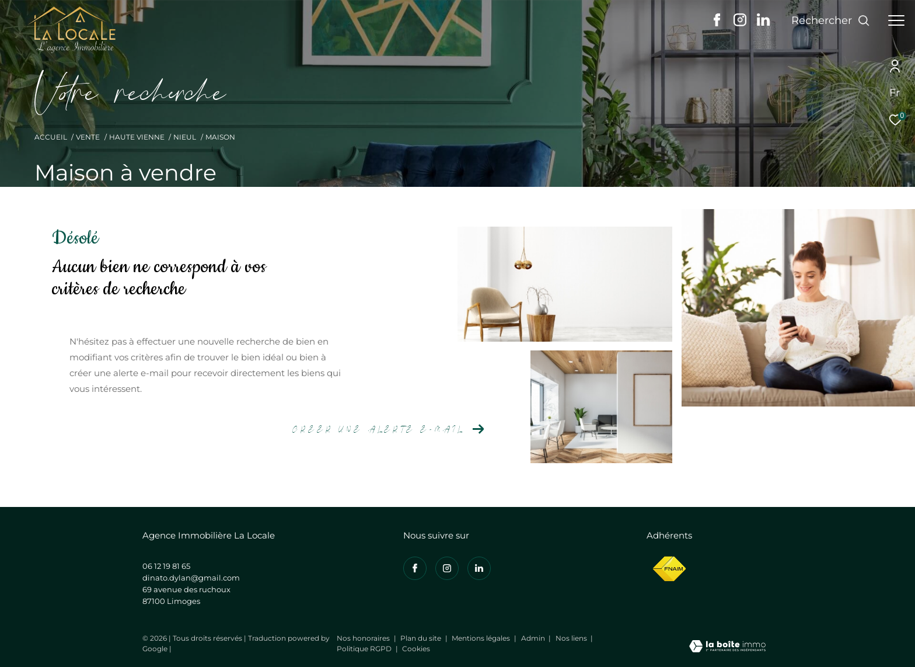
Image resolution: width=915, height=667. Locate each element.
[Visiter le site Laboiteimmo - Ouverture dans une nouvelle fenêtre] (727, 647)
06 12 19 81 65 (166, 566)
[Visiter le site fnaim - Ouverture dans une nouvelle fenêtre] (669, 569)
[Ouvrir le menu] (896, 20)
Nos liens (572, 638)
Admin (534, 638)
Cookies (416, 649)
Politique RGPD (364, 648)
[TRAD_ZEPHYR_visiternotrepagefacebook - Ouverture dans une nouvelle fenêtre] (717, 23)
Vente (88, 137)
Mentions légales (482, 638)
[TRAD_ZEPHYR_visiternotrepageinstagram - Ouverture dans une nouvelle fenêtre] (740, 23)
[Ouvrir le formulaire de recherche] (830, 20)
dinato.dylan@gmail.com (191, 577)
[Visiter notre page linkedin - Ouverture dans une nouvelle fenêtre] (763, 23)
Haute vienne (137, 137)
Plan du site (421, 638)
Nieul (184, 137)
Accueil (50, 137)
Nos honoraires (364, 638)
